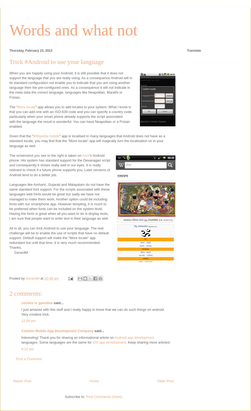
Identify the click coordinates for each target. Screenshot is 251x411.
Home (94, 381)
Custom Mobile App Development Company (57, 331)
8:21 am (27, 349)
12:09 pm (28, 321)
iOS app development (109, 342)
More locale (27, 107)
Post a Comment (29, 359)
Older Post (165, 381)
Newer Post (22, 381)
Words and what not (73, 30)
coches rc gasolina (37, 303)
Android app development (134, 338)
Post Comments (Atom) (104, 397)
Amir (85, 156)
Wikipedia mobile (46, 136)
